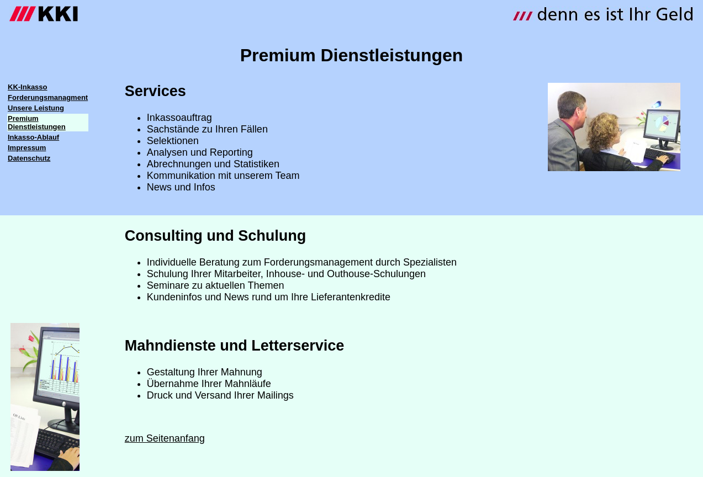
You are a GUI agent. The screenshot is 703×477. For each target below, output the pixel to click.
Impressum (27, 148)
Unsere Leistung (36, 108)
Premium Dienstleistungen (37, 122)
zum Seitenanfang (165, 438)
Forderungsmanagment (48, 97)
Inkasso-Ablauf (33, 137)
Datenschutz (29, 158)
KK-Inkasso (27, 87)
